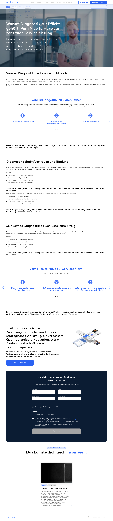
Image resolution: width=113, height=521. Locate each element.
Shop (55, 2)
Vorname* (34, 389)
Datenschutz (64, 420)
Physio (20, 6)
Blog (8, 6)
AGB (75, 420)
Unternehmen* (36, 396)
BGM (56, 407)
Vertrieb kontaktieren (98, 2)
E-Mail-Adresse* (62, 396)
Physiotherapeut (46, 407)
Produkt (27, 6)
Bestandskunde (37, 414)
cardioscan (15, 2)
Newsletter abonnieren (98, 7)
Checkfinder (84, 2)
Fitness (14, 6)
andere (64, 407)
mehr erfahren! (20, 363)
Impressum (103, 517)
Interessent (49, 414)
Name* (59, 389)
